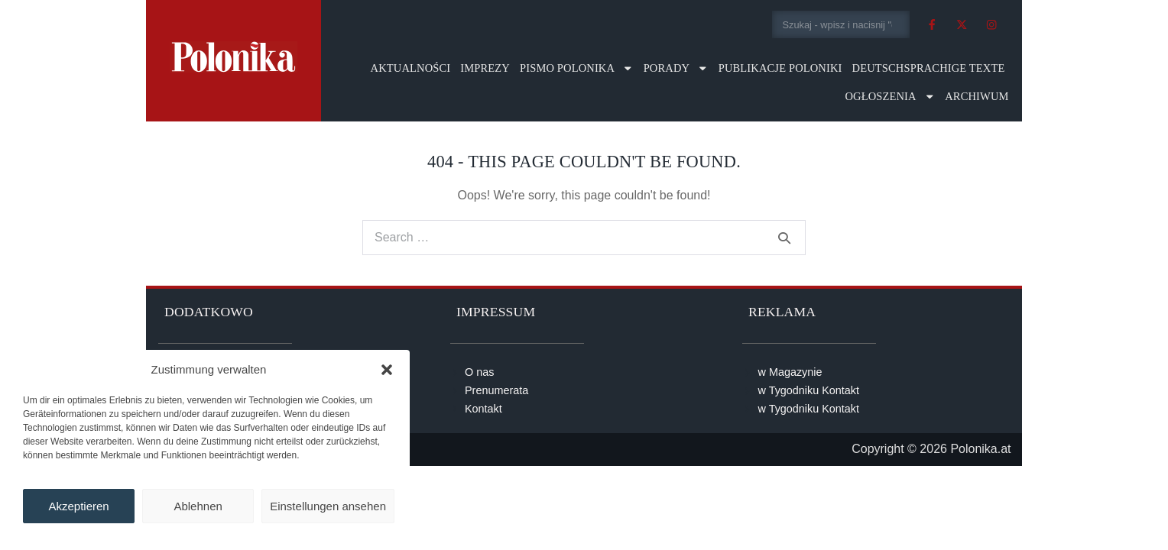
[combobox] (841, 24)
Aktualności (411, 68)
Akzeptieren (78, 506)
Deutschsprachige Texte (928, 68)
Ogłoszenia (890, 96)
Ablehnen (198, 506)
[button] (386, 369)
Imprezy (485, 68)
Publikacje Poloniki (780, 68)
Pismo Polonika (577, 68)
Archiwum (976, 96)
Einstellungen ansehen (328, 506)
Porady (676, 68)
